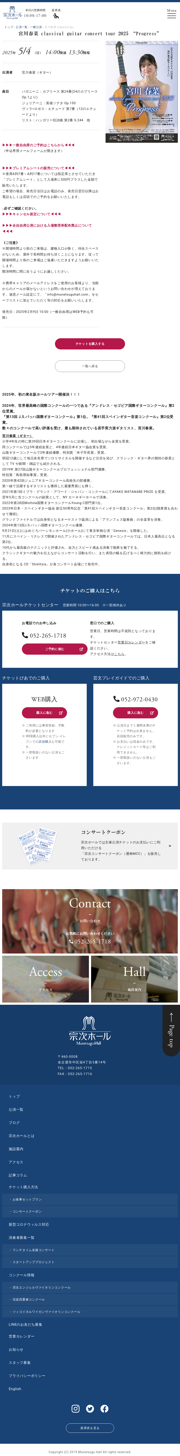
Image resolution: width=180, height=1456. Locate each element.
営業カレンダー (21, 1335)
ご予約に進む (63, 648)
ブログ (14, 1121)
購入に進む (49, 712)
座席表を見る (90, 1425)
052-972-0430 (139, 699)
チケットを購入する (90, 343)
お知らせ (16, 1348)
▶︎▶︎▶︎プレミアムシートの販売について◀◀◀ (38, 168)
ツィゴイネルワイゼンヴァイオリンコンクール (47, 1310)
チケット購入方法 (23, 1185)
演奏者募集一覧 (21, 1236)
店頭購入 (45, 740)
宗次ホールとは (21, 1134)
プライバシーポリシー (27, 1374)
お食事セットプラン (27, 1198)
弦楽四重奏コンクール (29, 1298)
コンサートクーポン (27, 1210)
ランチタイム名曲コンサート (34, 1248)
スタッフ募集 (20, 1361)
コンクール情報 (21, 1273)
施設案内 (16, 1147)
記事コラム (18, 1174)
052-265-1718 (48, 635)
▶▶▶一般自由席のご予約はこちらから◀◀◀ (38, 145)
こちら (119, 653)
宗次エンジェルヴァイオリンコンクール (42, 1286)
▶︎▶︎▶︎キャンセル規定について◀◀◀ (31, 214)
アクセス (16, 1160)
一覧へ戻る (90, 365)
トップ (14, 1095)
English (15, 1387)
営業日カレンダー (131, 641)
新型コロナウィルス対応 (29, 1223)
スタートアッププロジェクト (34, 1260)
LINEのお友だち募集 (25, 1323)
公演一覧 (16, 1108)
